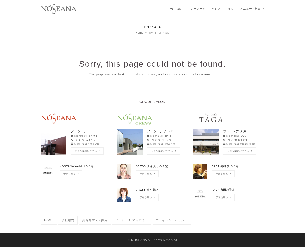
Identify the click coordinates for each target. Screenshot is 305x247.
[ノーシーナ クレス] (152, 143)
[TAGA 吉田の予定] (228, 197)
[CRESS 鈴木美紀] (152, 197)
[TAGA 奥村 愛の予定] (228, 173)
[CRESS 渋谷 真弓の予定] (152, 173)
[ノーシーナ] (76, 143)
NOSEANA (139, 240)
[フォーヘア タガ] (228, 143)
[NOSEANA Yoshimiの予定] (76, 173)
